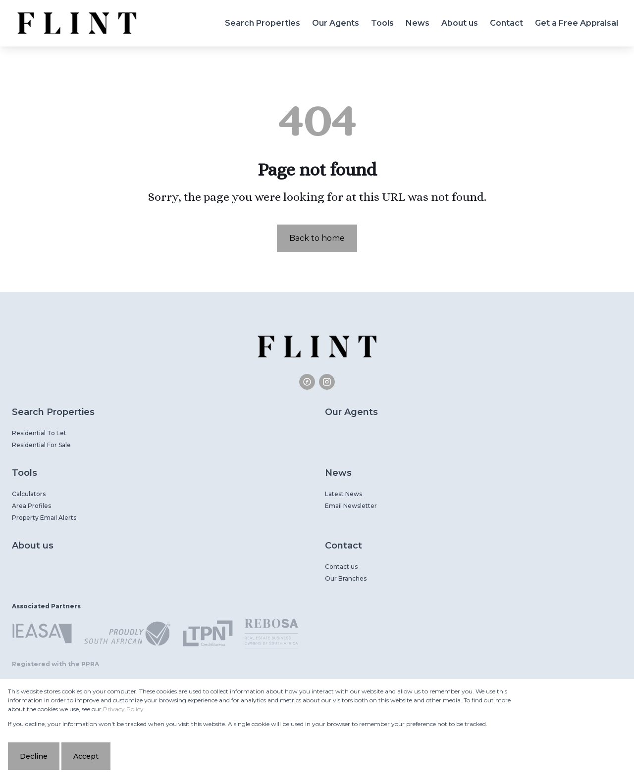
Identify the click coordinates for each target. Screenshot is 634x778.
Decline (34, 756)
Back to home (317, 238)
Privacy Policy (123, 709)
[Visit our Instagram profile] (327, 382)
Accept (86, 756)
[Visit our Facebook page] (307, 382)
